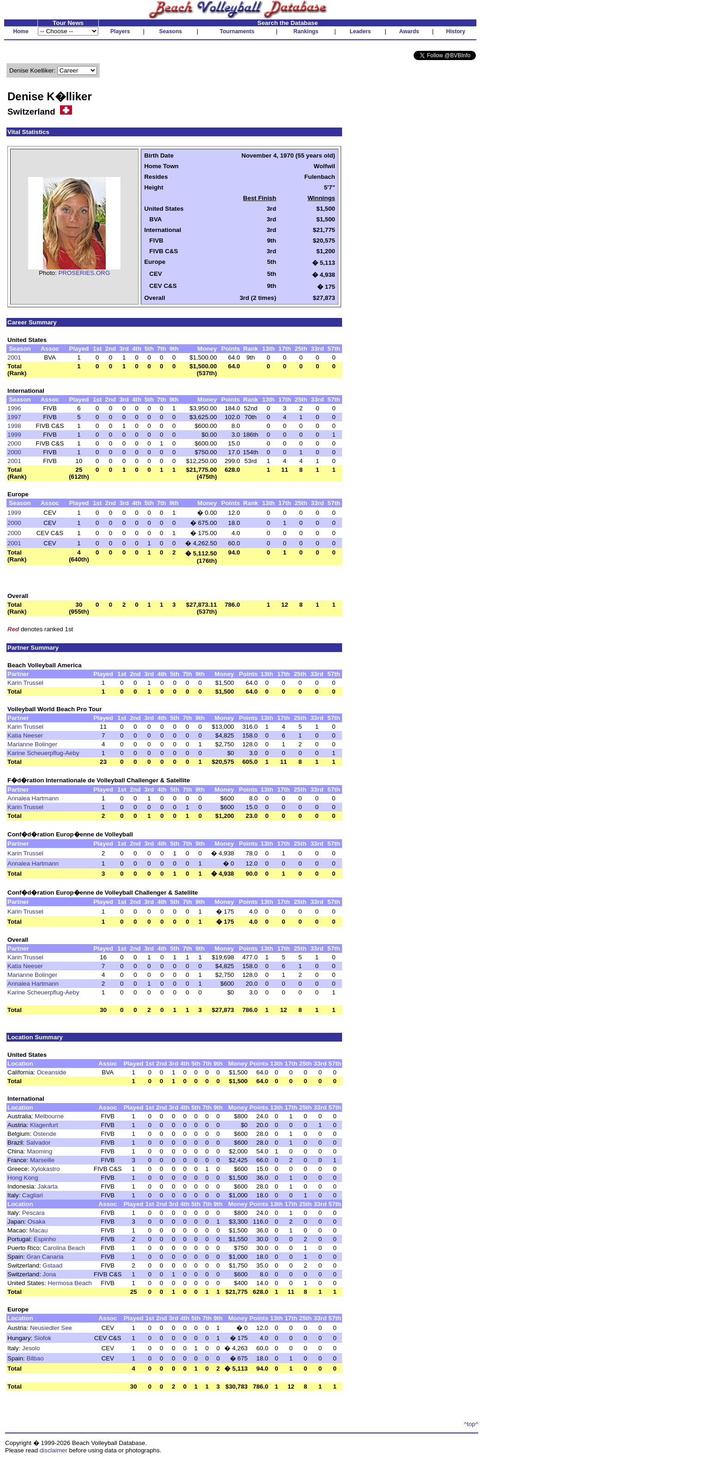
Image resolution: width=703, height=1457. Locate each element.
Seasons (170, 31)
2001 (14, 357)
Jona (49, 1274)
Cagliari (32, 1195)
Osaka (37, 1221)
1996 (14, 408)
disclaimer (53, 1450)
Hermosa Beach (70, 1283)
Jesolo (31, 1348)
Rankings (306, 31)
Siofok (42, 1338)
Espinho (45, 1239)
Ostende (44, 1133)
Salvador (38, 1142)
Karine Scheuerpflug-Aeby (43, 753)
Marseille (42, 1160)
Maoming (39, 1151)
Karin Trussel (25, 682)
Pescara (33, 1212)
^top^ (471, 1423)
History (455, 31)
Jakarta (47, 1186)
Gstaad (52, 1265)
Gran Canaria (45, 1256)
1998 (14, 425)
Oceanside (51, 1072)
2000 (14, 443)
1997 (14, 417)
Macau (38, 1230)
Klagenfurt (44, 1125)
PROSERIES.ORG (84, 272)
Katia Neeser (25, 735)
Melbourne (49, 1116)
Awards (409, 31)
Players (120, 31)
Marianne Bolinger (32, 744)
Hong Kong (22, 1177)
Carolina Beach (64, 1247)
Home (20, 31)
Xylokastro (45, 1168)
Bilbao (35, 1358)
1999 (14, 434)
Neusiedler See (51, 1327)
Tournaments (237, 31)
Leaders (360, 31)
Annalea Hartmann (33, 798)
